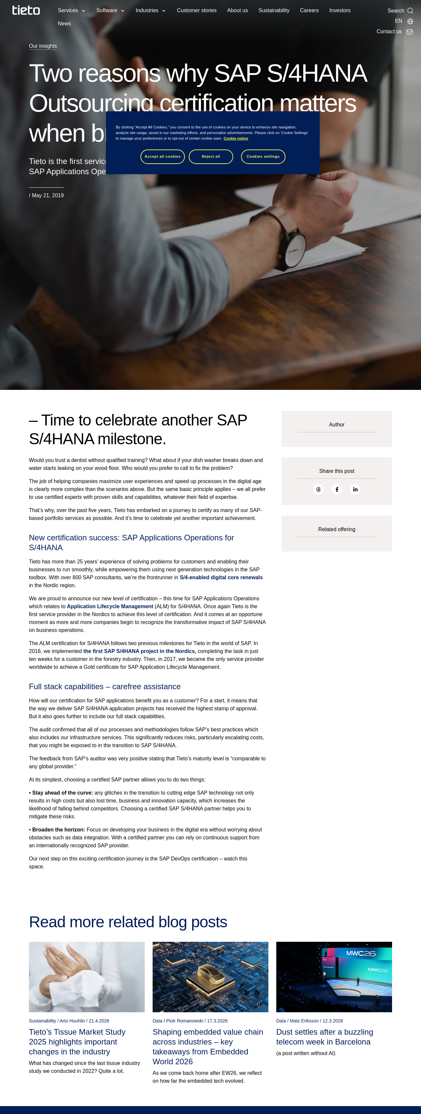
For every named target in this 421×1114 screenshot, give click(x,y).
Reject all (211, 156)
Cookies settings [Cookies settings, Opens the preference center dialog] (263, 156)
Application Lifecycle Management (110, 606)
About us (237, 10)
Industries (147, 10)
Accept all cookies (163, 156)
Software (106, 10)
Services (68, 10)
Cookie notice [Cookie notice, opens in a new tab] (236, 138)
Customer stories (197, 10)
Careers (309, 10)
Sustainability (274, 10)
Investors (340, 10)
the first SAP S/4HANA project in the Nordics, (139, 651)
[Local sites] (404, 21)
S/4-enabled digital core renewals (221, 577)
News (64, 23)
